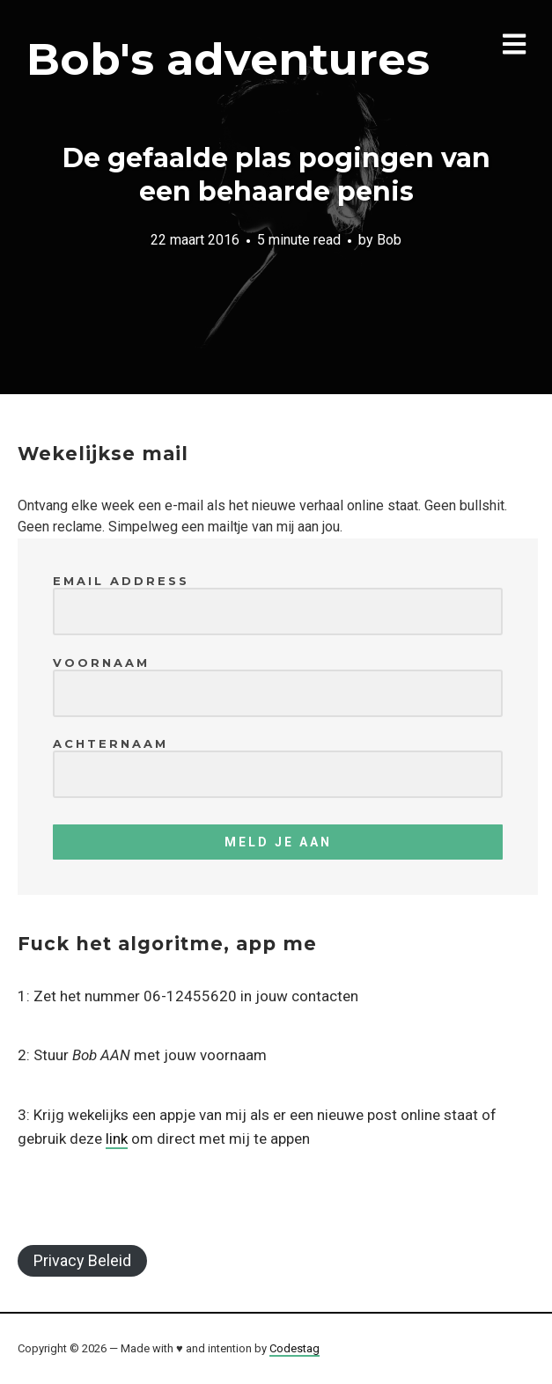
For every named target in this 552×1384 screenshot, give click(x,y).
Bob (389, 239)
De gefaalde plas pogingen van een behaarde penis (276, 175)
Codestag (294, 1348)
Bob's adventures (228, 59)
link (117, 1138)
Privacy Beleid (82, 1260)
